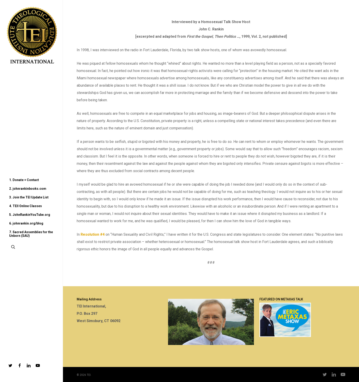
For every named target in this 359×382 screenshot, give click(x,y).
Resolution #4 (93, 234)
